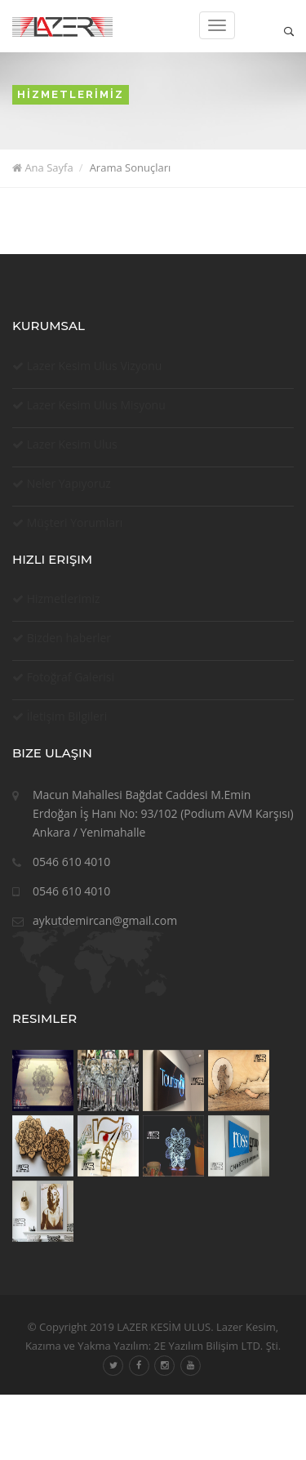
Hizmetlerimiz (63, 598)
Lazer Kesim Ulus (72, 444)
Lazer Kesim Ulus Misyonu (96, 405)
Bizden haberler (69, 637)
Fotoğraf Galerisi (70, 677)
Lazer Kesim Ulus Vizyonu (94, 365)
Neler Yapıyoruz (69, 483)
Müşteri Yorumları (75, 522)
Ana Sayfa (42, 167)
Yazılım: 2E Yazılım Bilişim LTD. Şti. (196, 1345)
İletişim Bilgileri (67, 716)
